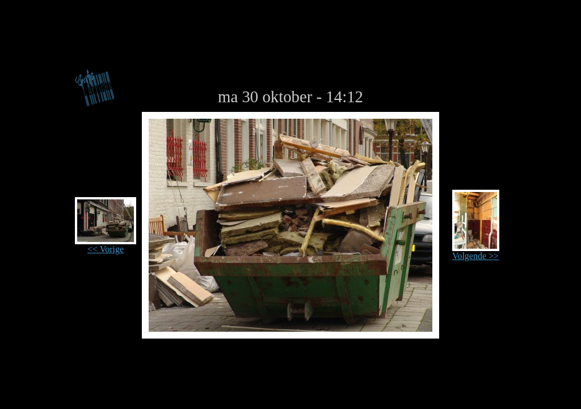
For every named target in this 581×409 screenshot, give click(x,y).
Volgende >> (475, 252)
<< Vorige (105, 245)
